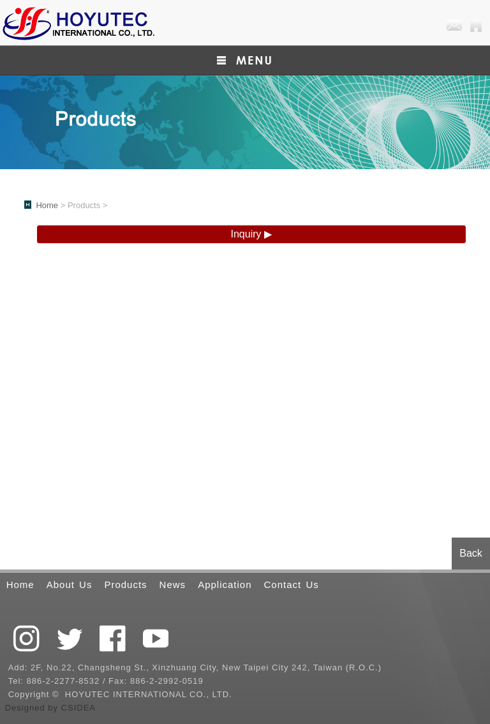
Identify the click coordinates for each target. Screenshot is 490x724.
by (54, 708)
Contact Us (291, 584)
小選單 (245, 60)
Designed (26, 708)
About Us (70, 584)
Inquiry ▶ (251, 234)
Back (470, 553)
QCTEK (78, 22)
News (173, 584)
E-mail (454, 25)
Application (224, 584)
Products (125, 584)
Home (476, 25)
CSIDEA (78, 708)
